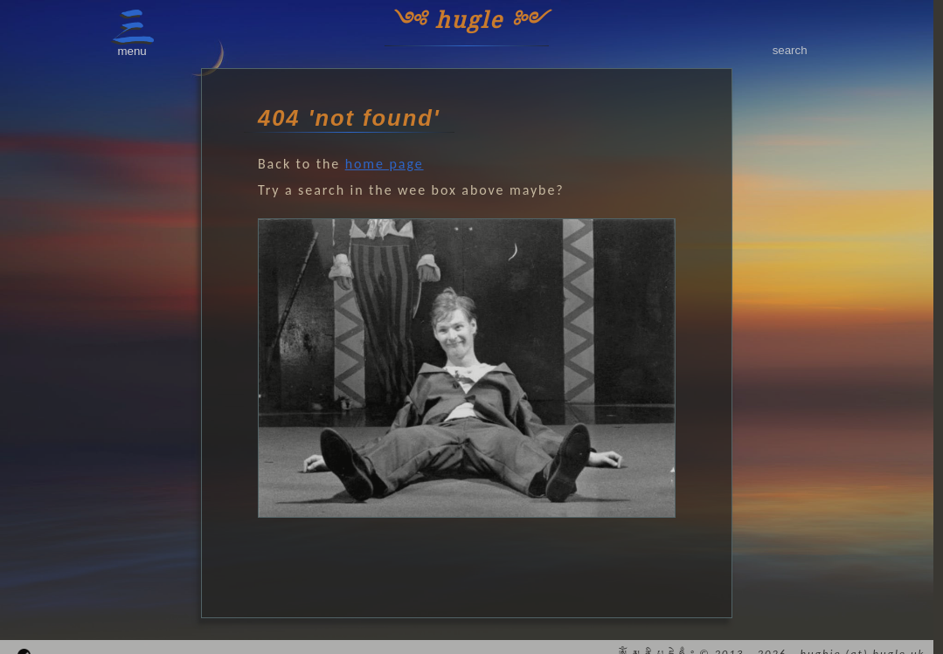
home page (384, 163)
